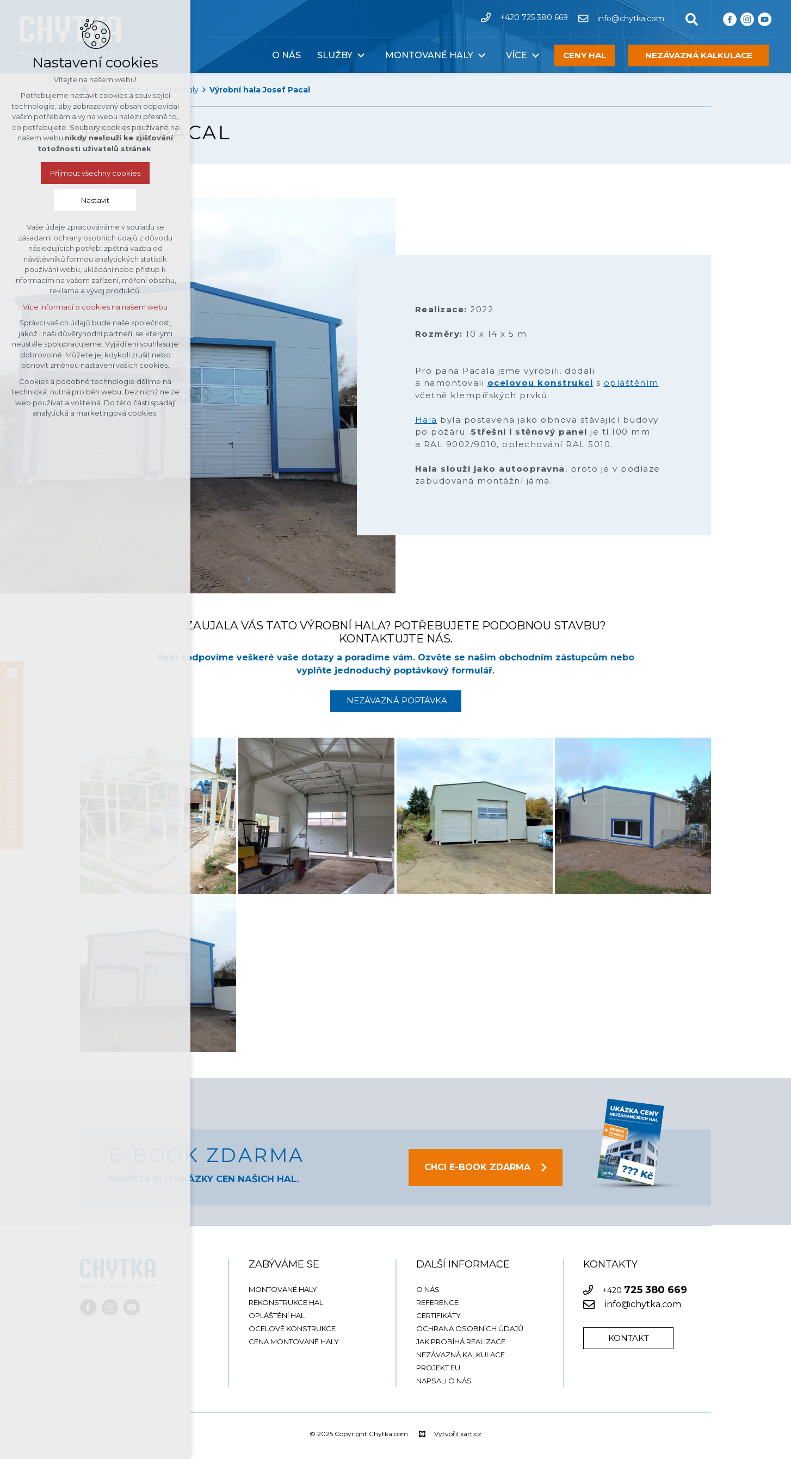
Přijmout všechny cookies (95, 173)
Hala (426, 420)
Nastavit (95, 200)
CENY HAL (584, 55)
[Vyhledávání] (691, 18)
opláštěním (631, 383)
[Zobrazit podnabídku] (361, 55)
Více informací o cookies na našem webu (95, 306)
